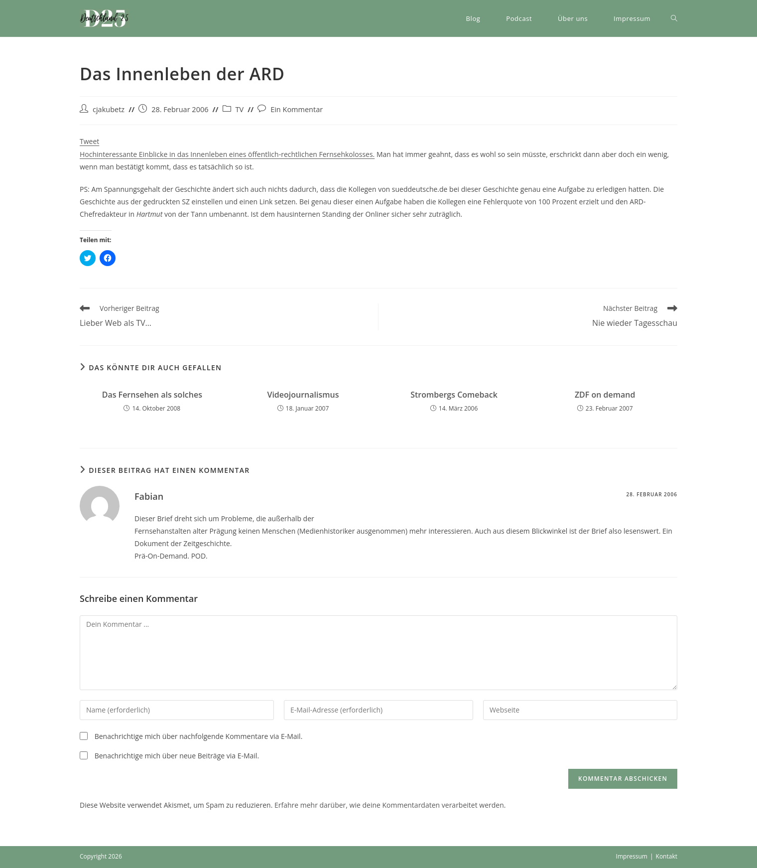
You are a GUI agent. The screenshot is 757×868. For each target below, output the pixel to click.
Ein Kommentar (296, 109)
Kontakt (666, 856)
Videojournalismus (303, 394)
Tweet (89, 141)
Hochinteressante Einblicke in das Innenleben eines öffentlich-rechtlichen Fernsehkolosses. (227, 154)
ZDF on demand (605, 394)
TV (240, 109)
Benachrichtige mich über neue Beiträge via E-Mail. (177, 755)
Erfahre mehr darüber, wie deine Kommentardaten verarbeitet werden (389, 805)
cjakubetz (109, 109)
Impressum (631, 856)
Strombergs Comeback (454, 394)
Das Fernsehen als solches (152, 394)
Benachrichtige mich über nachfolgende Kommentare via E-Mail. (199, 736)
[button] (104, 18)
